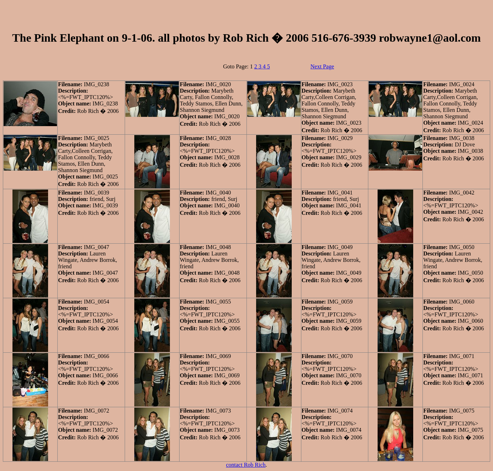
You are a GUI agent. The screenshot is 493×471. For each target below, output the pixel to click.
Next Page (322, 66)
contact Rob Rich (245, 465)
